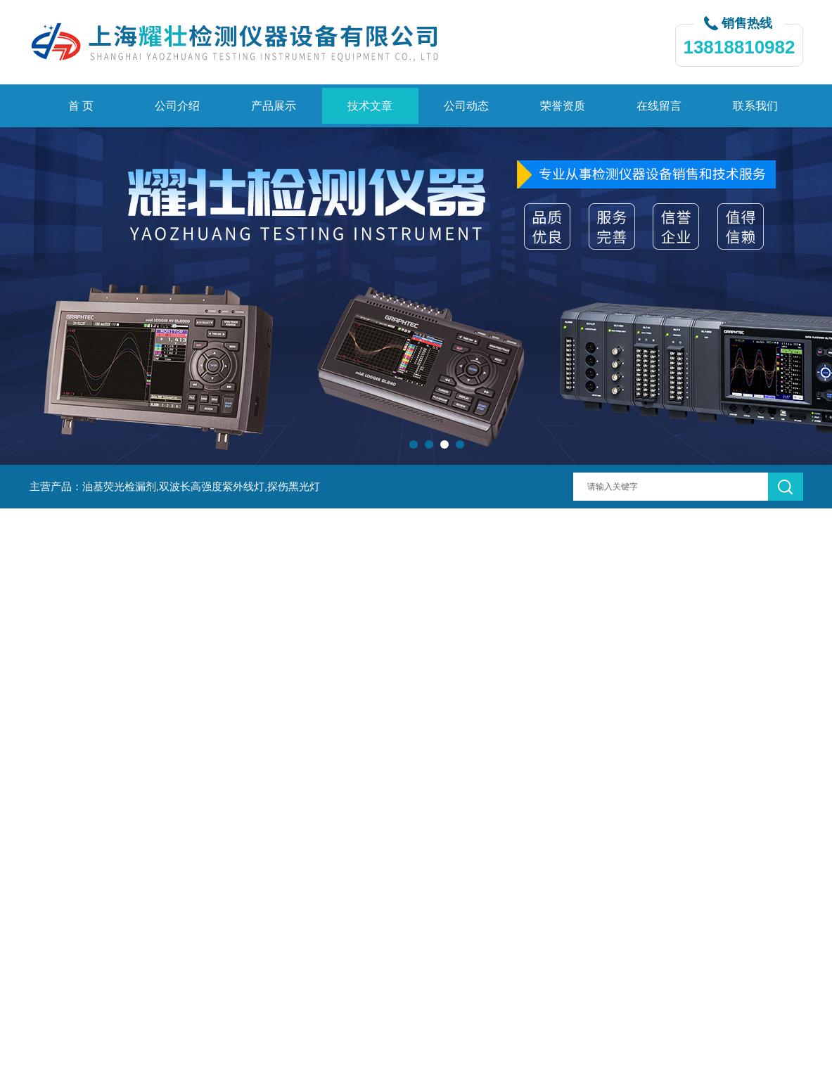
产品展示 (273, 106)
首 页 (81, 106)
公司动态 (466, 106)
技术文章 (369, 106)
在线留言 (658, 106)
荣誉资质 (562, 106)
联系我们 (755, 106)
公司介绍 (177, 106)
